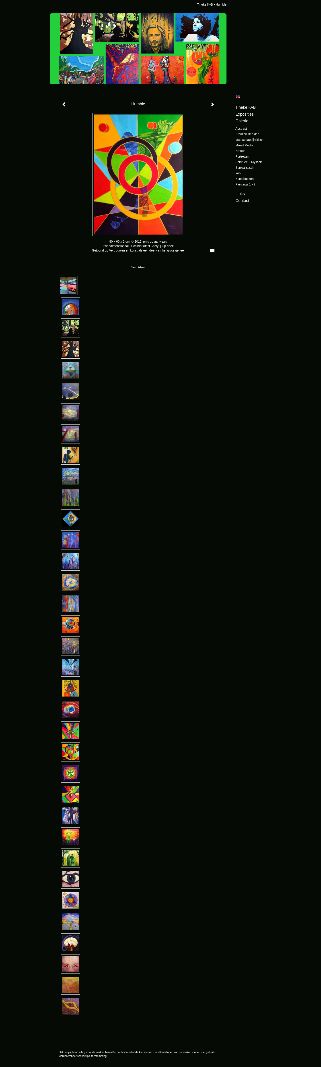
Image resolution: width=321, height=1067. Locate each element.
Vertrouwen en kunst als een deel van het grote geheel (147, 250)
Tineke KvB (205, 4)
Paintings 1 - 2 (245, 184)
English (238, 96)
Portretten (242, 156)
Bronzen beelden (247, 134)
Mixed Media (244, 145)
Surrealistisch (244, 167)
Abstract (241, 128)
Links (240, 193)
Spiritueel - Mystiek (248, 162)
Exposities (244, 114)
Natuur (240, 151)
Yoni (238, 173)
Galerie (241, 121)
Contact (242, 200)
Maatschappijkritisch (249, 139)
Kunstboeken (244, 179)
